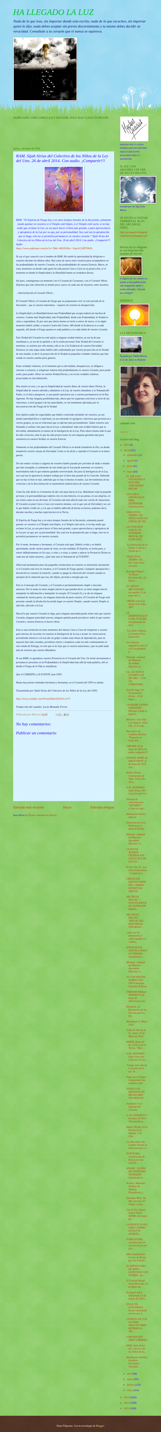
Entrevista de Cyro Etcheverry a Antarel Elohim (136, 825)
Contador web (124, 432)
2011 (126, 1408)
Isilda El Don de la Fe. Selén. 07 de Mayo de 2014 (136, 1033)
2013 (127, 1397)
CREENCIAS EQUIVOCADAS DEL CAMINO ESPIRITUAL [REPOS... (136, 885)
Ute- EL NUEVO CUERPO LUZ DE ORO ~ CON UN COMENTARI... (136, 678)
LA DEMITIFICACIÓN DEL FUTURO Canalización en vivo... (136, 618)
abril (130, 1373)
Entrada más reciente (28, 807)
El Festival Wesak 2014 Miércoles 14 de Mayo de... (137, 1283)
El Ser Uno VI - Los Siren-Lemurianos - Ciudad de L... (136, 870)
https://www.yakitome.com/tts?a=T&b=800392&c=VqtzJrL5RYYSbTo (54, 248)
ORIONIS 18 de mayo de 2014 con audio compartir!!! (137, 749)
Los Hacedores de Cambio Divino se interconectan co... (137, 1144)
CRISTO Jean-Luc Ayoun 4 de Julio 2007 (136, 604)
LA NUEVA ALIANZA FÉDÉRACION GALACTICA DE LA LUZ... (136, 855)
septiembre (133, 455)
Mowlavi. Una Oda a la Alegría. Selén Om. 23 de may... (137, 722)
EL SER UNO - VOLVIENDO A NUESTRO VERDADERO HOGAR (135, 482)
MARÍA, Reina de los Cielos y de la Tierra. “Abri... (136, 1044)
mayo (130, 471)
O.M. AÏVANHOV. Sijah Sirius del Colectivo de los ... (137, 1056)
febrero (131, 1384)
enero (130, 1390)
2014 (127, 450)
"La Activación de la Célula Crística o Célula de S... (137, 547)
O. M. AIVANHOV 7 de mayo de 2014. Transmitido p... (136, 1118)
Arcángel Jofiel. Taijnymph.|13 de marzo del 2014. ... (137, 1295)
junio (130, 466)
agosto (131, 460)
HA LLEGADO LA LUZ (53, 12)
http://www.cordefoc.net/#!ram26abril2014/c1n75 (43, 698)
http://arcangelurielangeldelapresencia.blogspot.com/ (133, 236)
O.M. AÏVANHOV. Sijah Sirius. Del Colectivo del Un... (137, 790)
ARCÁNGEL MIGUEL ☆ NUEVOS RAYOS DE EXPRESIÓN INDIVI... (136, 902)
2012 (127, 1402)
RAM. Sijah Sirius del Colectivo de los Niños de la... (136, 1348)
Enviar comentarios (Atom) (42, 815)
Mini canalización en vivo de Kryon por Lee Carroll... (136, 1257)
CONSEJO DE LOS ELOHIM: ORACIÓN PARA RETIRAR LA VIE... (136, 1325)
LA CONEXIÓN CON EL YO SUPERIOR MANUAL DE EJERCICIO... (134, 533)
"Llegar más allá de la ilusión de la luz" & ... (136, 1068)
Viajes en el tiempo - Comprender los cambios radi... (136, 1080)
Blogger (100, 1425)
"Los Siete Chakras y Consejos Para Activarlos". (136, 633)
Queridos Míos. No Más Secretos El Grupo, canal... (136, 1201)
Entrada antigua (102, 807)
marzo (130, 1379)
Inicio (67, 807)
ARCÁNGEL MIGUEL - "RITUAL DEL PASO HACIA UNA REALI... (135, 920)
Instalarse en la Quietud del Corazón (134, 1106)
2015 (127, 444)
